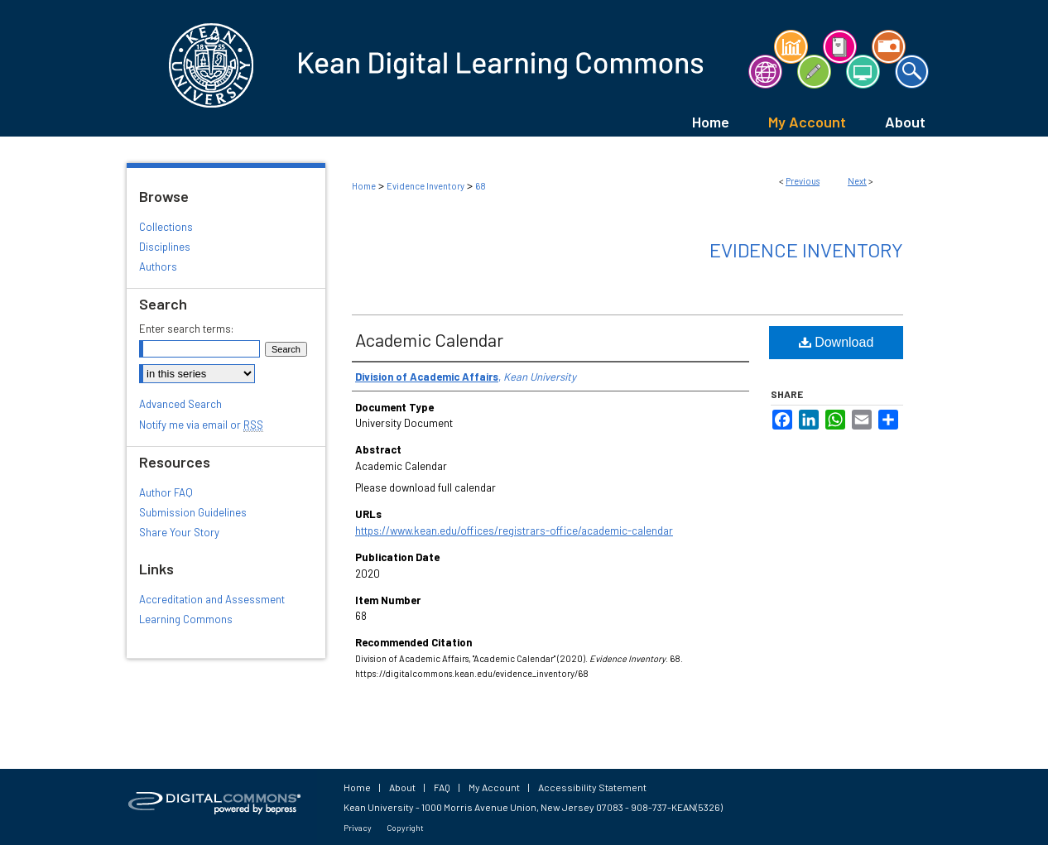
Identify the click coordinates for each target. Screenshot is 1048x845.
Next (857, 180)
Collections (166, 226)
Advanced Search (180, 403)
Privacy (358, 828)
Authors (158, 266)
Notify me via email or (201, 424)
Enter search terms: (186, 328)
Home (364, 185)
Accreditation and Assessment (212, 599)
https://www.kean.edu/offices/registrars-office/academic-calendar (514, 530)
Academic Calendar (429, 339)
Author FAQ (166, 492)
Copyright (405, 828)
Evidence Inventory (425, 185)
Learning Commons (186, 619)
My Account (494, 787)
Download (836, 342)
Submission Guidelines (193, 512)
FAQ (442, 787)
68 (480, 185)
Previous (803, 180)
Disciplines (164, 246)
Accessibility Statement (592, 787)
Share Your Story (179, 532)
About (402, 787)
